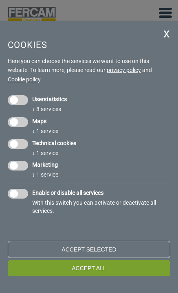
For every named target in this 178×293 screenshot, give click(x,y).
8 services (46, 109)
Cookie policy (24, 79)
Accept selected (89, 249)
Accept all (89, 268)
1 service (45, 131)
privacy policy (124, 70)
